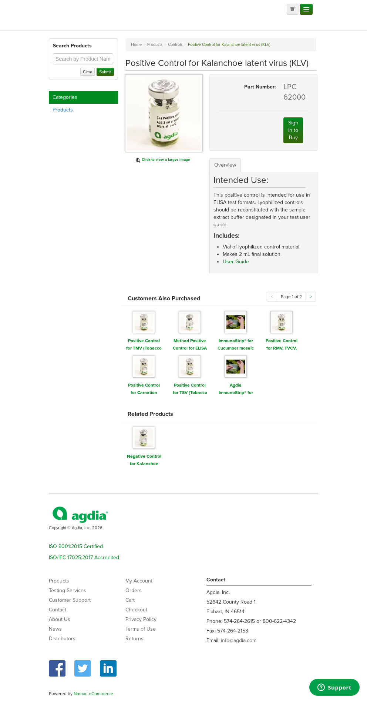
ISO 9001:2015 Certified (76, 546)
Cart (130, 600)
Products (63, 110)
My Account (138, 581)
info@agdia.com (238, 640)
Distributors (62, 638)
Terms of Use (140, 629)
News (55, 629)
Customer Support (70, 600)
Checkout (136, 610)
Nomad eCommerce (93, 693)
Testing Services (67, 590)
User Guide (236, 261)
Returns (134, 638)
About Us (59, 619)
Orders (133, 590)
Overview (225, 165)
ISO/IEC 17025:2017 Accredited (84, 557)
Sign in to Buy (293, 130)
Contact (57, 610)
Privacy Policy (140, 619)
